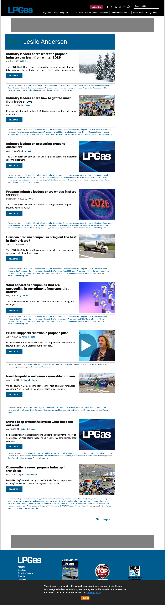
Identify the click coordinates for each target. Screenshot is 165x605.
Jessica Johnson (31, 132)
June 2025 (67, 271)
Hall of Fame (138, 12)
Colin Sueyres (54, 453)
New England (46, 364)
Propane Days (85, 501)
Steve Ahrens (25, 455)
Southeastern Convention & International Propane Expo (87, 503)
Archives (79, 12)
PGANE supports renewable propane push (37, 333)
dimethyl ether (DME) (82, 499)
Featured (106, 410)
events (94, 499)
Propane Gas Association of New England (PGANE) (43, 134)
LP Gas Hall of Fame (24, 501)
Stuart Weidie (27, 506)
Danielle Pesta (28, 337)
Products (69, 12)
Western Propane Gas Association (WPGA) (61, 455)
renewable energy (99, 364)
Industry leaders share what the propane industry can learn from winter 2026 (36, 55)
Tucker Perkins (37, 455)
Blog (62, 12)
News (55, 12)
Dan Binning (68, 499)
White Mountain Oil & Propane (80, 410)
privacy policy (94, 592)
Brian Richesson (28, 429)
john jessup (102, 499)
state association (14, 506)
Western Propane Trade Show (90, 455)
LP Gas (25, 61)
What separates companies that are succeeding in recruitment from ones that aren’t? (37, 288)
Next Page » (103, 519)
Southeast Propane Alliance (54, 503)
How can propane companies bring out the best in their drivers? (41, 238)
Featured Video (40, 367)
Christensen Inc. (55, 129)
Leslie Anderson (46, 88)
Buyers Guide (91, 12)
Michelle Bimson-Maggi (63, 88)
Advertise (21, 576)
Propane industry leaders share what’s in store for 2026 (41, 193)
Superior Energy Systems (86, 180)
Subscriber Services (25, 573)
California (45, 453)
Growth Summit (120, 12)
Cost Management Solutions (98, 85)
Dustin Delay (25, 88)
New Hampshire (47, 408)
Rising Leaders (152, 12)
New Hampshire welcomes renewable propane (40, 376)
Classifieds (103, 12)
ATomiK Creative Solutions (46, 85)
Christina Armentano (66, 85)
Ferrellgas (35, 88)
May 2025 (80, 319)
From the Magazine (68, 90)
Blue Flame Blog (14, 458)
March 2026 (57, 132)
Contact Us (22, 579)
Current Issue (54, 90)
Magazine (46, 12)
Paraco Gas (77, 88)
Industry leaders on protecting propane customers (35, 145)
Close (86, 598)
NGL (56, 408)
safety (73, 180)
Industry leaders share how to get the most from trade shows (38, 99)
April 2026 (31, 85)
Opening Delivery (81, 453)
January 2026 (41, 177)
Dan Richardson (14, 88)
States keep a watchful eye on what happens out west (39, 423)
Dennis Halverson (19, 225)
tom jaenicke (27, 90)
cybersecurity (58, 499)
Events (49, 367)
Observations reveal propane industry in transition (36, 469)
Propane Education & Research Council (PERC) (77, 408)
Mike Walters (85, 177)
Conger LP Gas (81, 85)
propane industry (63, 180)
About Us (21, 566)
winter (35, 90)
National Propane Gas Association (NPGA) (48, 501)
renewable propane (15, 367)
